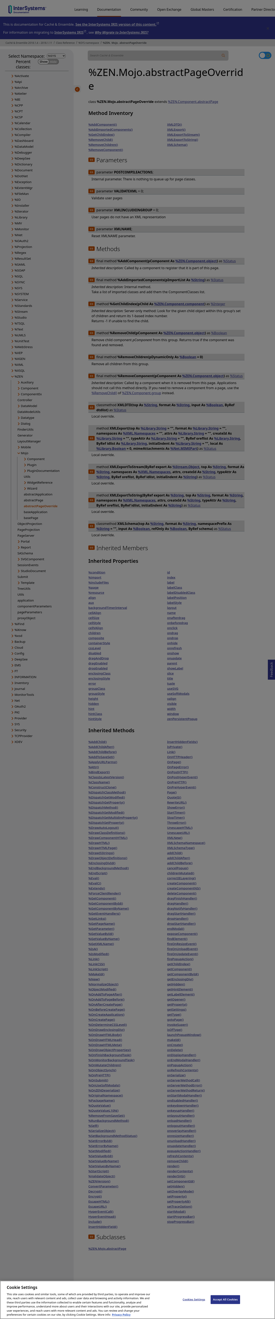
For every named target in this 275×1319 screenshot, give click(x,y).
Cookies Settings (194, 1303)
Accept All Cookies (225, 1303)
